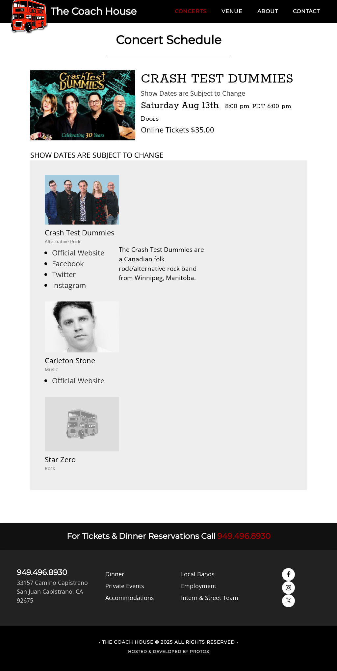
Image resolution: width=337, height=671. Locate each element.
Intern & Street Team (209, 598)
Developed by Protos (181, 651)
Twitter (64, 274)
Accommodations (129, 598)
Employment (198, 586)
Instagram (69, 285)
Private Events (124, 586)
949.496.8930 (244, 536)
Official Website (78, 252)
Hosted (137, 651)
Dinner (114, 574)
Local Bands (198, 574)
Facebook (68, 263)
